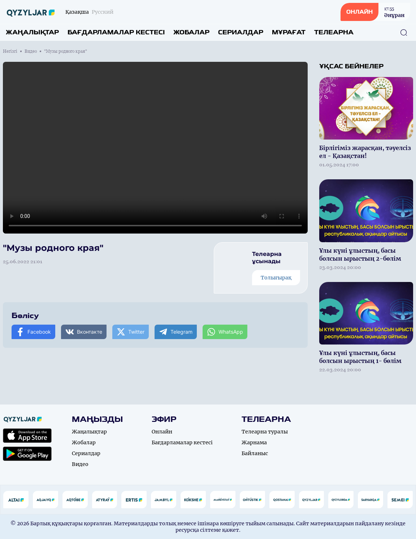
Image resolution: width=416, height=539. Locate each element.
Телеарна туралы (265, 431)
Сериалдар (240, 32)
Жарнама (254, 442)
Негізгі (10, 51)
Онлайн (162, 431)
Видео (31, 51)
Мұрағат (289, 32)
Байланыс (255, 453)
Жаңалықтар (32, 32)
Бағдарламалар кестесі (116, 32)
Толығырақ (276, 277)
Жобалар (191, 32)
